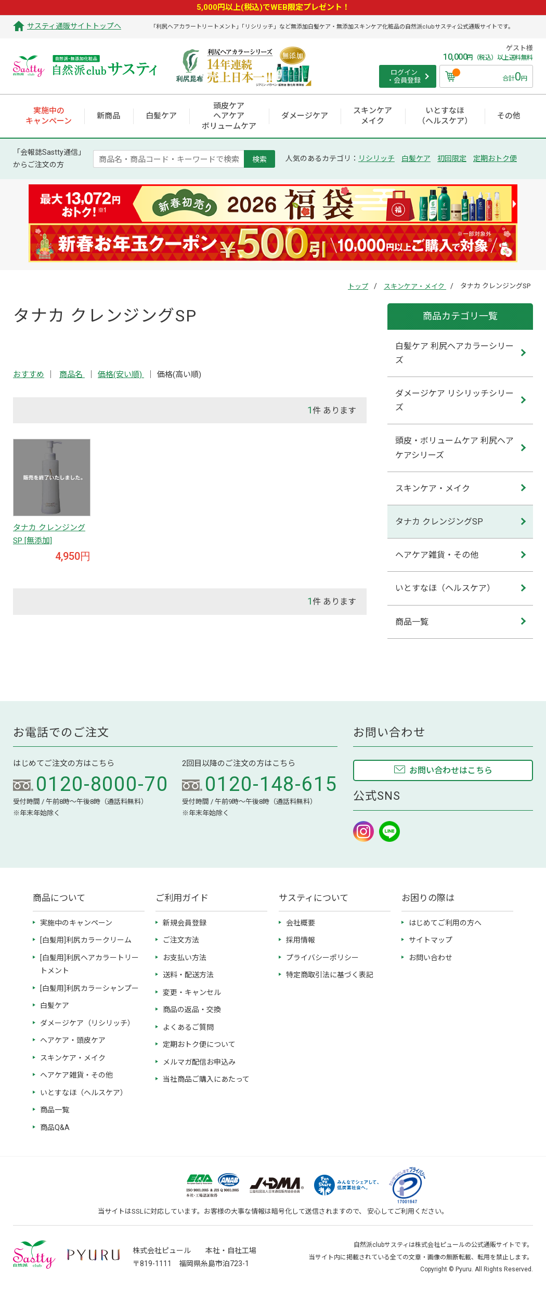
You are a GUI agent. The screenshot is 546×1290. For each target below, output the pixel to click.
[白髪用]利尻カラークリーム (86, 940)
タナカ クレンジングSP (439, 522)
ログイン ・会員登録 (404, 77)
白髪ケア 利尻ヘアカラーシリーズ (454, 353)
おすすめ (28, 374)
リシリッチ (376, 158)
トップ (358, 286)
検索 (259, 159)
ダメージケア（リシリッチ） (87, 1023)
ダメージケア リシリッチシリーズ (454, 400)
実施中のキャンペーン (76, 923)
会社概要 (300, 923)
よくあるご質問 (188, 1027)
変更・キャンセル (192, 992)
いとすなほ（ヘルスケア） (445, 588)
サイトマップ (430, 940)
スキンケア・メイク (415, 286)
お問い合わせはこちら (450, 770)
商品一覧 (411, 622)
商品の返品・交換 (192, 1009)
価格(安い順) (121, 374)
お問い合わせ (430, 957)
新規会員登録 (184, 923)
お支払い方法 (184, 957)
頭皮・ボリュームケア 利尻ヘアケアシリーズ (454, 448)
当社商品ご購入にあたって (206, 1079)
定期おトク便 (495, 158)
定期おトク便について (199, 1044)
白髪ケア (416, 158)
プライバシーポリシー (322, 957)
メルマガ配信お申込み (199, 1062)
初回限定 (451, 158)
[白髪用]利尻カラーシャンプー (89, 988)
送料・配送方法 (188, 975)
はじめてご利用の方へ (445, 923)
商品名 (72, 374)
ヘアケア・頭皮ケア (73, 1040)
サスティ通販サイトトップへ (74, 26)
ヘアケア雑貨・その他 (436, 555)
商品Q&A (55, 1127)
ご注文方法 (181, 940)
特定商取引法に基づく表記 (329, 975)
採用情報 (300, 940)
